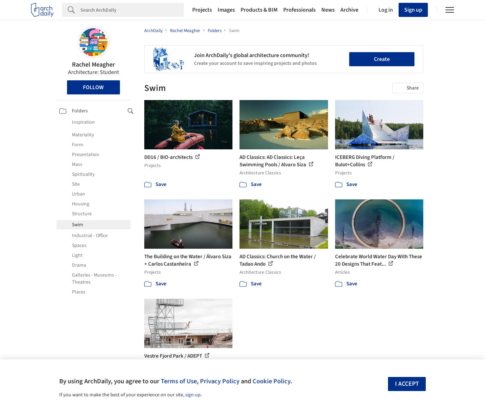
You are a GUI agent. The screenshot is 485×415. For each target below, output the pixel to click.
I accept (407, 383)
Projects (202, 10)
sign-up (193, 394)
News (328, 10)
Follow (93, 87)
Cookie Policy (271, 381)
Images (226, 10)
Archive (349, 10)
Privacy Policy (220, 381)
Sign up (413, 10)
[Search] (132, 10)
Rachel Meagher (93, 64)
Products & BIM (259, 10)
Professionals (299, 10)
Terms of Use (179, 381)
